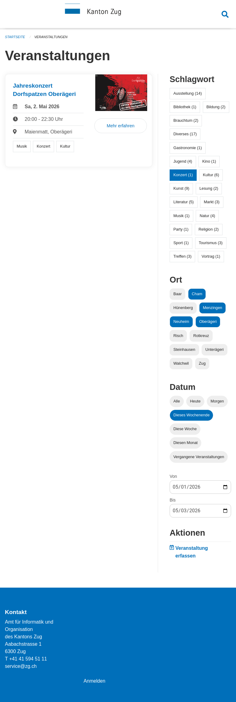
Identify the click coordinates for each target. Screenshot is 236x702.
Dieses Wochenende (191, 415)
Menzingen (212, 307)
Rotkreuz (201, 335)
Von (173, 476)
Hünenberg (183, 307)
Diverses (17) (185, 134)
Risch (178, 335)
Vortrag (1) (211, 256)
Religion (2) (208, 229)
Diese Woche (185, 428)
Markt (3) (211, 202)
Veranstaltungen (52, 37)
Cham (197, 294)
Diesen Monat (185, 442)
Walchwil (181, 363)
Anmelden (95, 681)
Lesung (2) (208, 188)
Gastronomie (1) (187, 147)
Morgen (217, 401)
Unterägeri (214, 349)
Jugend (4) (182, 161)
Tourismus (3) (211, 242)
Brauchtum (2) (185, 120)
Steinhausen (184, 349)
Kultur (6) (211, 175)
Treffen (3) (182, 256)
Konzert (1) (183, 175)
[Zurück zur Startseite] (118, 15)
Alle (176, 401)
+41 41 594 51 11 (28, 658)
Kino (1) (209, 161)
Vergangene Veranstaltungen (198, 456)
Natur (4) (207, 215)
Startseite (15, 37)
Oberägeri (208, 321)
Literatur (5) (183, 202)
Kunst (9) (181, 188)
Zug (202, 363)
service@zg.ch (21, 666)
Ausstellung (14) (187, 93)
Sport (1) (181, 242)
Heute (195, 401)
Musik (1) (181, 215)
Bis (172, 500)
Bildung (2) (216, 107)
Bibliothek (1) (184, 107)
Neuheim (181, 321)
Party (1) (180, 229)
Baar (177, 294)
